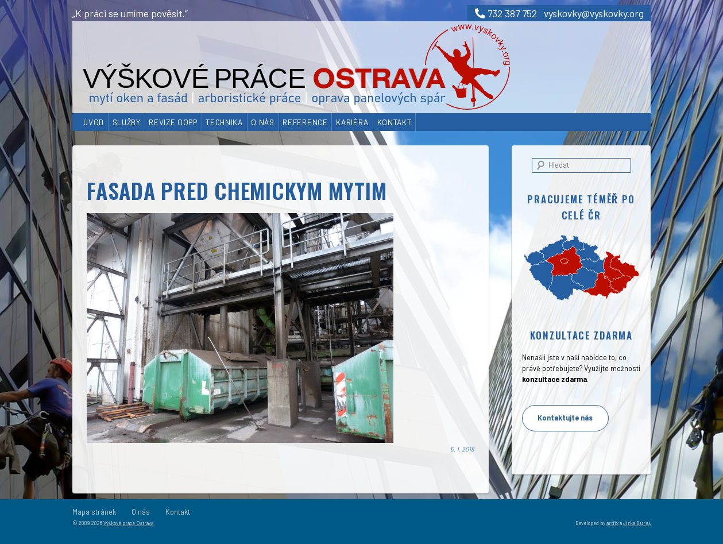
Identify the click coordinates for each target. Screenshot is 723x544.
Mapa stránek (94, 511)
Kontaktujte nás (565, 417)
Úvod (93, 122)
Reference (305, 122)
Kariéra (352, 122)
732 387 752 (506, 13)
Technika (224, 122)
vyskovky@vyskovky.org (594, 13)
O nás (262, 122)
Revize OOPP (173, 122)
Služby (127, 122)
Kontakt (394, 122)
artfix (612, 523)
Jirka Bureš (637, 523)
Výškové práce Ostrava (128, 523)
